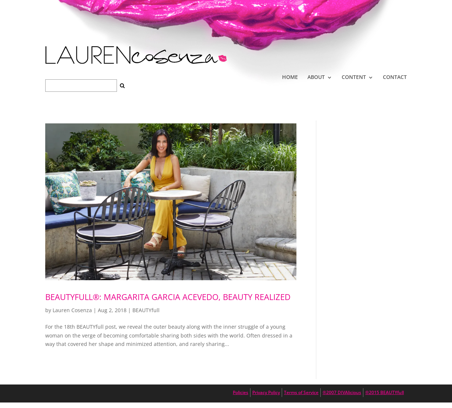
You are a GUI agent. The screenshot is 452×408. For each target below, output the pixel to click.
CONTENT (354, 76)
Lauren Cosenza (72, 310)
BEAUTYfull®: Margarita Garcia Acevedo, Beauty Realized (168, 296)
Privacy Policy (266, 392)
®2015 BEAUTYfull (384, 392)
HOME (290, 76)
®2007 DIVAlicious (342, 392)
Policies (240, 392)
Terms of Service (301, 392)
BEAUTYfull (146, 310)
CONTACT (395, 76)
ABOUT (316, 76)
